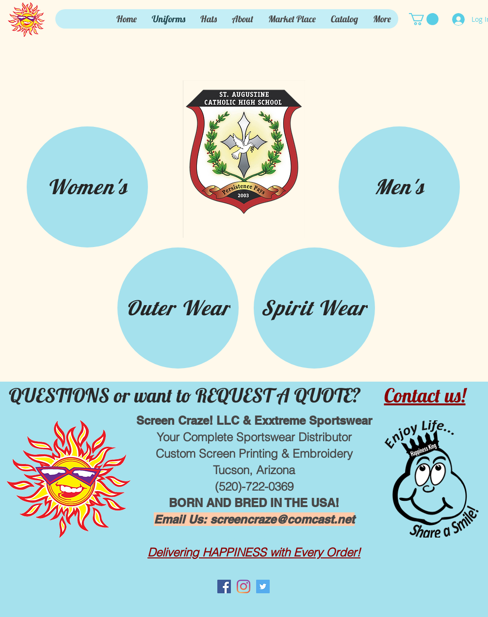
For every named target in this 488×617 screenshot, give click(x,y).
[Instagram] (243, 586)
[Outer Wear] (178, 308)
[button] (424, 19)
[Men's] (399, 186)
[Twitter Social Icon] (263, 586)
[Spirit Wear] (314, 308)
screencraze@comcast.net (282, 519)
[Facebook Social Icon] (224, 586)
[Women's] (87, 186)
